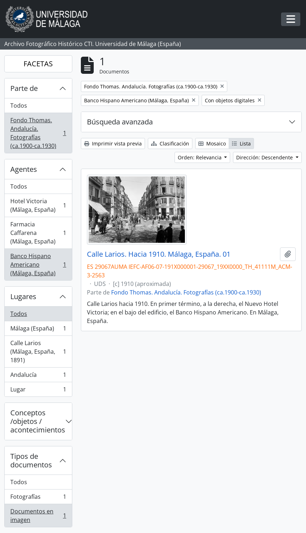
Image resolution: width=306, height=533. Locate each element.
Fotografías (38, 498)
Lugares (23, 296)
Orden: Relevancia (200, 157)
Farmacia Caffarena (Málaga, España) (38, 232)
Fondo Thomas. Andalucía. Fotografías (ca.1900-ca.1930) (38, 133)
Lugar (38, 390)
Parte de (24, 88)
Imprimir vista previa (113, 143)
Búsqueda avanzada (120, 122)
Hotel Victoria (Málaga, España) (38, 205)
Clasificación (170, 143)
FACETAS (38, 63)
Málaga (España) (38, 330)
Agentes (23, 169)
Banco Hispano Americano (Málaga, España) (38, 264)
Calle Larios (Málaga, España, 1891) (38, 351)
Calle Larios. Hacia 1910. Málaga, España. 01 (158, 254)
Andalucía (38, 376)
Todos (18, 105)
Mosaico (212, 143)
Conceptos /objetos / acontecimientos (37, 421)
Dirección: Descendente (265, 157)
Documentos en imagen (38, 515)
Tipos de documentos (31, 460)
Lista (241, 143)
